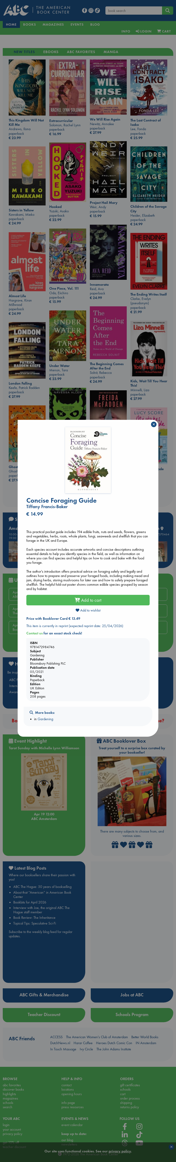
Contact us (34, 633)
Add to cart (88, 600)
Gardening (45, 719)
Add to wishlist (88, 610)
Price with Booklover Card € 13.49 (53, 618)
